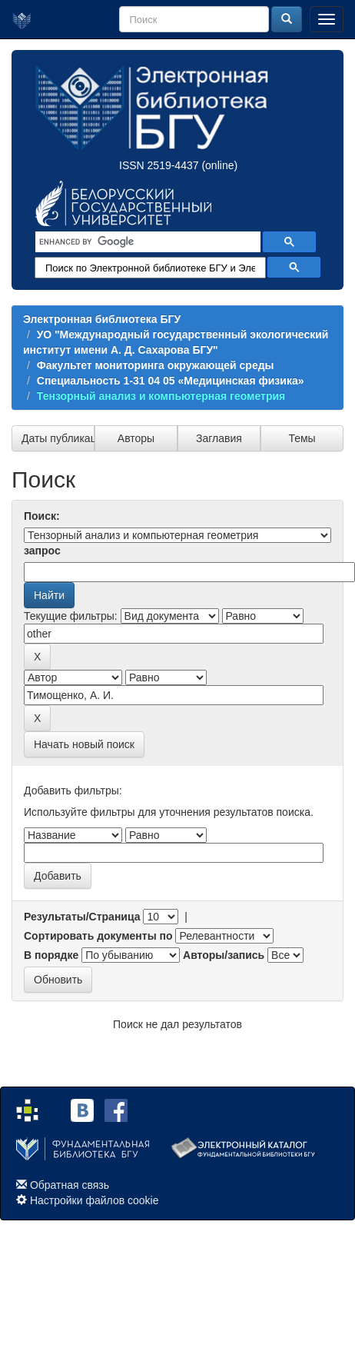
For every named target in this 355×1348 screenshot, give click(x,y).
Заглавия (219, 438)
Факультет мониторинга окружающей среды (155, 365)
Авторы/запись (223, 955)
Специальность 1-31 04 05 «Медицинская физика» (170, 380)
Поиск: (42, 516)
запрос (42, 550)
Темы (301, 438)
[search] (146, 242)
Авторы (136, 438)
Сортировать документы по (98, 936)
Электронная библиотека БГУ (102, 319)
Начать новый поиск (84, 744)
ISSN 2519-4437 (159, 165)
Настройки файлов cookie (94, 1200)
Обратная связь (69, 1185)
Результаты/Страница (82, 916)
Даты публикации (58, 438)
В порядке (51, 955)
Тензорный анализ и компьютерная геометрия (161, 396)
